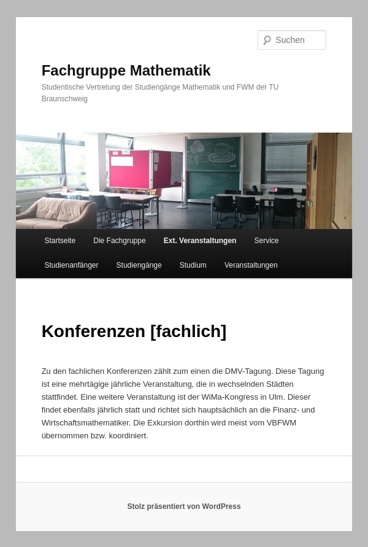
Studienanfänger (71, 265)
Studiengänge (139, 265)
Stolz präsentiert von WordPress (183, 506)
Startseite (59, 240)
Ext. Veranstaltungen (200, 240)
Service (267, 240)
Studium (193, 265)
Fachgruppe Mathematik (126, 70)
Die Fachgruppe (119, 240)
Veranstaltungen (251, 265)
